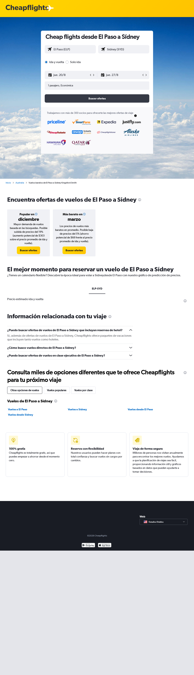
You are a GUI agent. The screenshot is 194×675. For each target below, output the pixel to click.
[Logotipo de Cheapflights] (27, 8)
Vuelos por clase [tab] (83, 390)
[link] (28, 250)
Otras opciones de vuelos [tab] (24, 390)
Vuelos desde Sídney (20, 414)
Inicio (8, 182)
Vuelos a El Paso (17, 409)
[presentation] (139, 199)
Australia (20, 182)
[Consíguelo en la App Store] (104, 545)
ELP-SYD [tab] (97, 288)
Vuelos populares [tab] (56, 390)
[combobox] (74, 49)
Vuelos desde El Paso (140, 409)
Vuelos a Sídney (77, 409)
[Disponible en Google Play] (88, 545)
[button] (68, 75)
